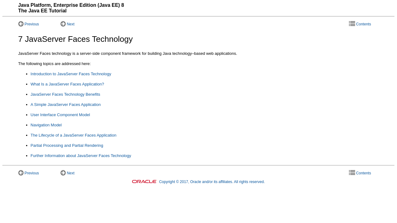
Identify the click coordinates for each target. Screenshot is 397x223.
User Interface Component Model (60, 114)
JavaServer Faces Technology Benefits (65, 94)
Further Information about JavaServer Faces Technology (81, 155)
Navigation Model (46, 125)
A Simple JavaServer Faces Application (66, 104)
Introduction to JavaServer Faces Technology (71, 74)
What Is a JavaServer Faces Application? (67, 84)
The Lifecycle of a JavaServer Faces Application (74, 135)
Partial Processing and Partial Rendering (67, 145)
